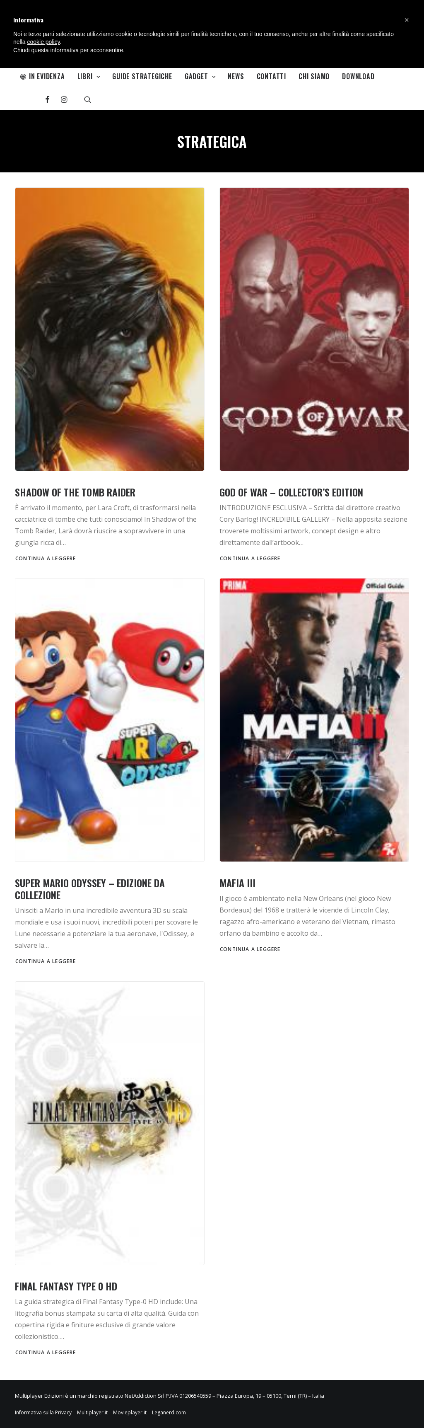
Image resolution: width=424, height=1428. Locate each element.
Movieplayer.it (130, 1412)
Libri (88, 76)
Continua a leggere (45, 558)
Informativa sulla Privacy (43, 1412)
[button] (406, 20)
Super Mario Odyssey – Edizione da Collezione (90, 888)
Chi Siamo (314, 76)
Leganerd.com (169, 1412)
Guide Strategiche (142, 76)
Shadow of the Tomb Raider (75, 491)
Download (358, 76)
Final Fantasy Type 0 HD (66, 1285)
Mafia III (237, 882)
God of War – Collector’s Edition (291, 491)
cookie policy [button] (43, 42)
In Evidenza (42, 76)
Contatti (271, 76)
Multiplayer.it (92, 1412)
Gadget (200, 76)
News (236, 76)
